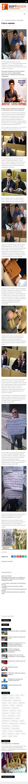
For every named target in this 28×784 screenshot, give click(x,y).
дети (10, 704)
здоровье (19, 707)
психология (15, 728)
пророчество (6, 728)
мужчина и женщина (8, 720)
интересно (15, 710)
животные (5, 707)
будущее (11, 699)
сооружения (18, 733)
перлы (22, 722)
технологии (11, 735)
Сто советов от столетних (10, 745)
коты (18, 715)
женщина (21, 704)
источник (4, 554)
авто (22, 697)
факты (18, 735)
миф (18, 717)
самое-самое (15, 730)
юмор (10, 738)
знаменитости (6, 710)
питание (5, 725)
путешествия (6, 730)
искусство (13, 712)
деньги (4, 704)
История (5, 697)
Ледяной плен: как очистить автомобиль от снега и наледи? (16, 657)
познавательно (13, 725)
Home (3, 20)
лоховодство (11, 717)
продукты (22, 725)
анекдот (5, 699)
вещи (17, 699)
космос (13, 715)
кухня (4, 717)
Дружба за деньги (13, 669)
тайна (4, 735)
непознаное (14, 722)
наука (17, 720)
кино (19, 712)
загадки (12, 707)
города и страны (7, 702)
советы (11, 733)
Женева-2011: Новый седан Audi (16, 663)
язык (15, 738)
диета (15, 704)
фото (23, 735)
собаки (4, 733)
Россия (11, 697)
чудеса (4, 738)
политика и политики (10, 20)
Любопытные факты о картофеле (17, 633)
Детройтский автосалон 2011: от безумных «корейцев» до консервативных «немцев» (16, 646)
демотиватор (17, 702)
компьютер (5, 715)
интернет (5, 712)
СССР (17, 697)
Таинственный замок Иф (14, 687)
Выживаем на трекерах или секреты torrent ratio (15, 681)
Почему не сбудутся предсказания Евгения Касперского (14, 652)
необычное (6, 722)
